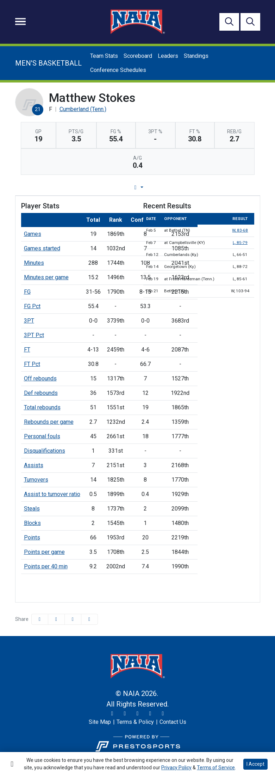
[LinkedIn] (163, 713)
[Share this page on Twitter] (56, 619)
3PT (29, 320)
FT (27, 349)
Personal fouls (42, 436)
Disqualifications (44, 450)
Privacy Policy (176, 767)
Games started (42, 248)
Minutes (34, 262)
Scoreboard (138, 56)
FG (27, 291)
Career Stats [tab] (164, 187)
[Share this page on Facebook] (39, 619)
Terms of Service (216, 767)
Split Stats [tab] (209, 187)
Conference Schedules (118, 70)
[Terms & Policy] (135, 722)
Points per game (44, 552)
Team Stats (104, 56)
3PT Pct (34, 335)
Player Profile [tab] (71, 187)
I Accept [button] (255, 764)
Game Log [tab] (119, 187)
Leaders (168, 56)
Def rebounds (41, 393)
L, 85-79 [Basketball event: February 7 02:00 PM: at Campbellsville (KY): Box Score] (240, 242)
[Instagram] (125, 713)
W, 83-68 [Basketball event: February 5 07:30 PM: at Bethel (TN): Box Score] (240, 230)
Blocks (32, 523)
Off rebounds (40, 378)
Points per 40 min (46, 566)
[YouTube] (150, 713)
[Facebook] (137, 713)
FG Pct (32, 306)
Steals (32, 508)
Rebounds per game (49, 421)
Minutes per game (46, 277)
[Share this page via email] (72, 619)
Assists (33, 465)
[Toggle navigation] (20, 21)
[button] (89, 619)
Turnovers (36, 479)
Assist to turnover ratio (52, 494)
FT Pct (32, 364)
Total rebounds (42, 407)
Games (32, 234)
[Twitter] (112, 713)
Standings (196, 56)
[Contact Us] (173, 722)
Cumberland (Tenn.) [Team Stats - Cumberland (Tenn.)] (83, 109)
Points (32, 537)
